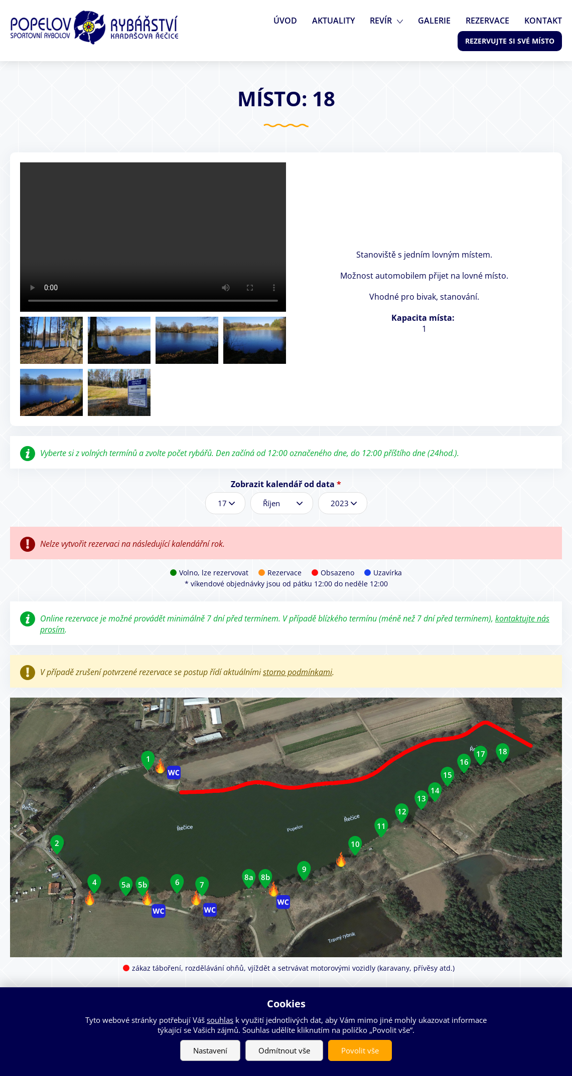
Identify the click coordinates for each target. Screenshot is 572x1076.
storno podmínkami (297, 672)
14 (435, 790)
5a (125, 885)
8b (265, 877)
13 (421, 798)
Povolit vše (360, 1050)
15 (447, 775)
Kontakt (543, 20)
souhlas (220, 1020)
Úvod (285, 20)
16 (464, 762)
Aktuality (333, 20)
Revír (381, 20)
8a (248, 877)
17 (480, 754)
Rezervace (487, 20)
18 (502, 751)
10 (355, 844)
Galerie (434, 20)
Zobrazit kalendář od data (286, 484)
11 (381, 826)
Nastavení (210, 1050)
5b (142, 885)
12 (401, 811)
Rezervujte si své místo (509, 41)
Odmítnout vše (284, 1050)
